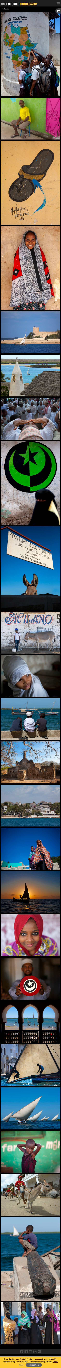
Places (6, 9)
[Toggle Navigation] (58, 3)
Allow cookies (34, 1364)
